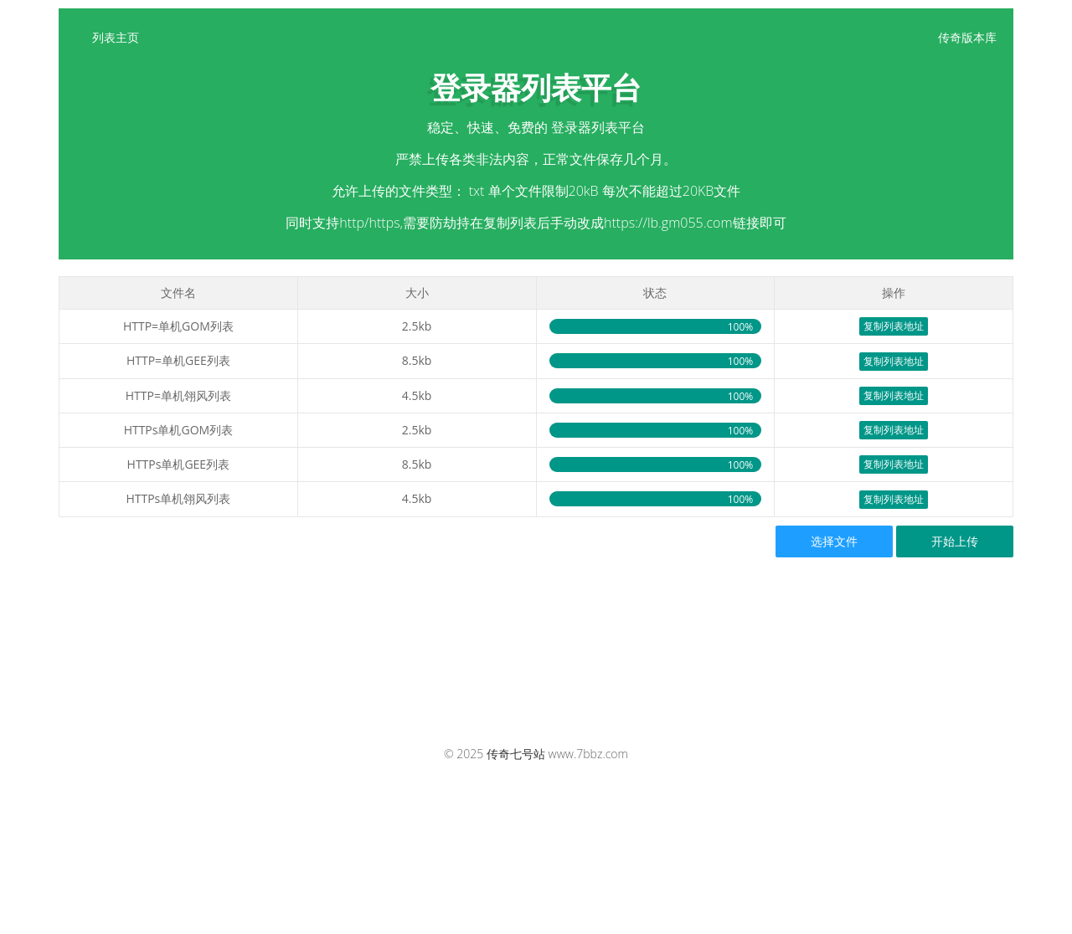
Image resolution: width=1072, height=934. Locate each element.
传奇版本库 (967, 37)
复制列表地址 (893, 326)
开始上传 (954, 541)
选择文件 (834, 541)
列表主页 (115, 37)
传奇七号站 (516, 754)
